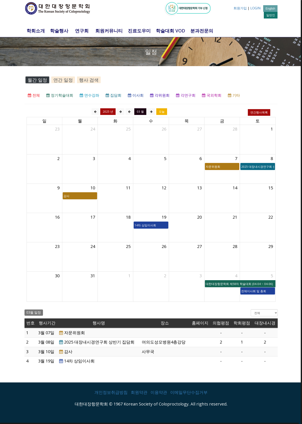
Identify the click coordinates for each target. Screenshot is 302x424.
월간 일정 (37, 80)
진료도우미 (139, 30)
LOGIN (255, 8)
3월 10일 (46, 351)
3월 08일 (46, 342)
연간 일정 (63, 80)
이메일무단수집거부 (189, 392)
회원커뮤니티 (109, 30)
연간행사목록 (259, 112)
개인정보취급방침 (111, 392)
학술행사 (59, 30)
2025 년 (108, 111)
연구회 (82, 30)
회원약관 (139, 392)
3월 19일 (46, 361)
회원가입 (240, 8)
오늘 (162, 111)
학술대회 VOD (170, 30)
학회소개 (36, 30)
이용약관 (158, 392)
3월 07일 (46, 332)
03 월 (140, 111)
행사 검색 (89, 80)
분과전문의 (201, 30)
